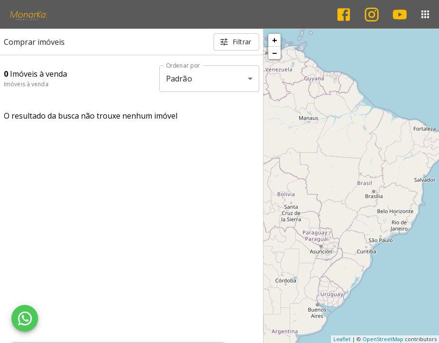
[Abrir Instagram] (371, 14)
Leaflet (342, 339)
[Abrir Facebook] (343, 14)
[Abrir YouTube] (399, 14)
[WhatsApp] (24, 318)
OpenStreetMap (382, 339)
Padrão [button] (179, 78)
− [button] (274, 53)
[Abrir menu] (425, 14)
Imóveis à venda (26, 84)
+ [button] (274, 40)
